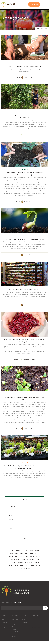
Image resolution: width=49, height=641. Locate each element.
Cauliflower (13, 547)
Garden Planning (14, 553)
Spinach (37, 562)
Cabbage (32, 544)
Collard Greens (28, 547)
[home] (8, 4)
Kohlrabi (11, 556)
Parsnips (12, 559)
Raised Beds (13, 562)
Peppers (18, 559)
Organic (32, 556)
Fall (27, 550)
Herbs (26, 553)
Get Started (34, 4)
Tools (27, 565)
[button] (44, 4)
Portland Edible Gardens (29, 135)
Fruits (31, 550)
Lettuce (22, 556)
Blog (42, 28)
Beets (20, 544)
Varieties (38, 565)
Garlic (21, 553)
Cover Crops (18, 550)
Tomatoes (21, 565)
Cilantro (20, 547)
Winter (28, 568)
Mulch (27, 556)
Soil (32, 562)
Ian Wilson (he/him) (28, 77)
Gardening (24, 63)
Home (38, 28)
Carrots (38, 544)
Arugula (11, 544)
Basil (16, 544)
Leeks (16, 556)
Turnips (32, 565)
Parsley (38, 556)
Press (37, 559)
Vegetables (22, 568)
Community (25, 462)
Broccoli (26, 544)
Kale (38, 553)
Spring (10, 565)
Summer (16, 565)
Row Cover (20, 562)
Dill (24, 550)
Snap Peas (27, 562)
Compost (11, 550)
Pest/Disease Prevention (28, 559)
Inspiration (33, 553)
